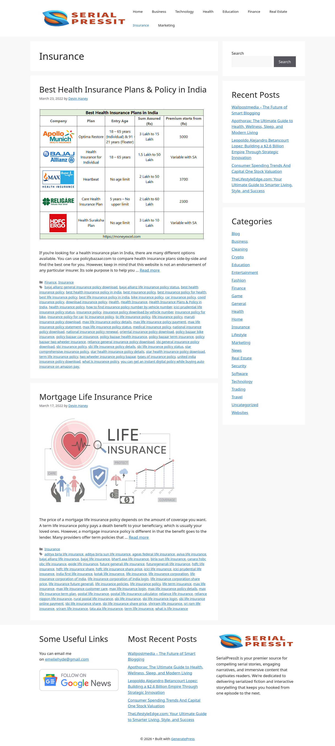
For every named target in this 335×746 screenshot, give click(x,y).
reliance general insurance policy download (121, 342)
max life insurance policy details (106, 322)
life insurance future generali (71, 584)
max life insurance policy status (107, 327)
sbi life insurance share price (125, 603)
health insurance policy (67, 307)
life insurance (136, 574)
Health (208, 11)
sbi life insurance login (160, 599)
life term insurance (176, 584)
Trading (239, 389)
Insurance (141, 25)
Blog (236, 233)
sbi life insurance (128, 599)
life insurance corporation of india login (118, 579)
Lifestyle (239, 334)
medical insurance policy (152, 327)
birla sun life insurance (168, 559)
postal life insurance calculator (134, 594)
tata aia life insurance (106, 608)
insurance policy (88, 312)
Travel (237, 397)
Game (237, 295)
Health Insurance (134, 302)
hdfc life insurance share (75, 569)
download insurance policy (86, 302)
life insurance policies (111, 584)
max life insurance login (127, 589)
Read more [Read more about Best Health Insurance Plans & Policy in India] (150, 270)
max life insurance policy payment (159, 322)
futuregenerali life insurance (168, 564)
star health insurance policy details (117, 351)
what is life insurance (171, 608)
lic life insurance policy (133, 317)
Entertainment (245, 272)
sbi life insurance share (83, 603)
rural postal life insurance (93, 599)
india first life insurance (74, 574)
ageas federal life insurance (153, 554)
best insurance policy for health (181, 292)
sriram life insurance (72, 608)
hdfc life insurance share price (119, 569)
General (239, 303)
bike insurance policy (147, 297)
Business (159, 11)
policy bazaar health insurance (123, 337)
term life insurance (138, 608)
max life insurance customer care (81, 589)
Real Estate (278, 11)
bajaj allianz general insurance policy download (81, 287)
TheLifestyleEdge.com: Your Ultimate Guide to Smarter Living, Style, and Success (262, 184)
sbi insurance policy (71, 346)
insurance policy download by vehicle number (138, 312)
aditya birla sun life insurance (108, 554)
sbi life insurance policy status (160, 346)
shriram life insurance (165, 603)
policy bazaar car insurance (77, 337)
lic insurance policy (99, 317)
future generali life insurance (122, 564)
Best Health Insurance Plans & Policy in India (123, 89)
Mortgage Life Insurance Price (96, 396)
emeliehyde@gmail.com (67, 659)
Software (240, 373)
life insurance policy (167, 317)
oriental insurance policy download (147, 332)
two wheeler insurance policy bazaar (108, 356)
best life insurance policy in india (104, 297)
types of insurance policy (156, 356)
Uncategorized (245, 404)
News (237, 350)
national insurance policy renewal (92, 332)
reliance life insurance (176, 594)
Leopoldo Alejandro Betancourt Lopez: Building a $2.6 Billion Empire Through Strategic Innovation (163, 686)
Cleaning (240, 249)
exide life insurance (83, 564)
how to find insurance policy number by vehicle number (129, 307)
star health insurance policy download (175, 351)
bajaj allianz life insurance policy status (149, 287)
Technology (184, 11)
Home (138, 11)
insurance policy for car (65, 317)
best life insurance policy (58, 297)
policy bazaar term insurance (171, 337)
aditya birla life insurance (64, 554)
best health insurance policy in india (94, 292)
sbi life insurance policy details (111, 346)
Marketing (166, 25)
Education (231, 11)
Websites (240, 412)
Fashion (239, 280)
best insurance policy (139, 292)
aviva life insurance (191, 554)
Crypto (238, 256)
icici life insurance (157, 569)
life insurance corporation (168, 574)
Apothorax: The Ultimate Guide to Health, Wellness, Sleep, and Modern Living (262, 126)
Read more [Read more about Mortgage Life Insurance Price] (139, 537)
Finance (254, 11)
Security (239, 365)
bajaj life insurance (95, 559)
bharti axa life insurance (130, 559)
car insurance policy (180, 297)
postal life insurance (93, 594)
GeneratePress (183, 738)
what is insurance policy (100, 361)
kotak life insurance (109, 574)
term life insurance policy (58, 356)
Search (238, 53)
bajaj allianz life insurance (59, 559)
